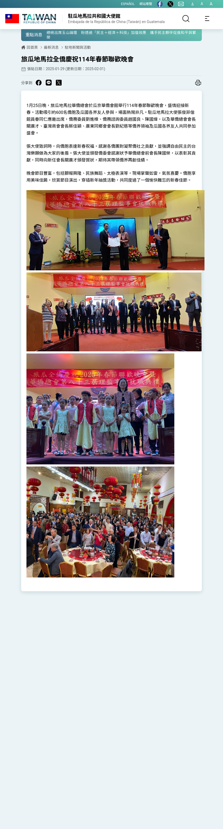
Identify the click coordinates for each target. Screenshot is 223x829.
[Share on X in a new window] (58, 82)
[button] (29, 34)
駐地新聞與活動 (78, 47)
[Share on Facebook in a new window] (38, 82)
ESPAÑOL (128, 4)
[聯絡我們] (181, 4)
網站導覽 (145, 4)
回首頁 (32, 47)
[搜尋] (186, 18)
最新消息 (51, 47)
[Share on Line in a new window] (48, 82)
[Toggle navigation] (207, 18)
